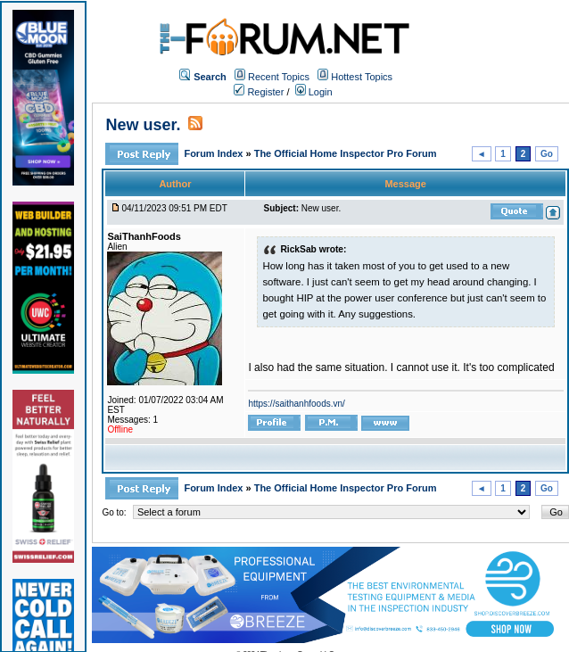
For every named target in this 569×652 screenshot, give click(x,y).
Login (314, 92)
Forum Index (214, 153)
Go (546, 154)
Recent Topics (278, 76)
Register (259, 92)
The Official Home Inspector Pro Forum (345, 153)
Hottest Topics (361, 76)
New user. (142, 125)
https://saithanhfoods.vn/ (296, 404)
